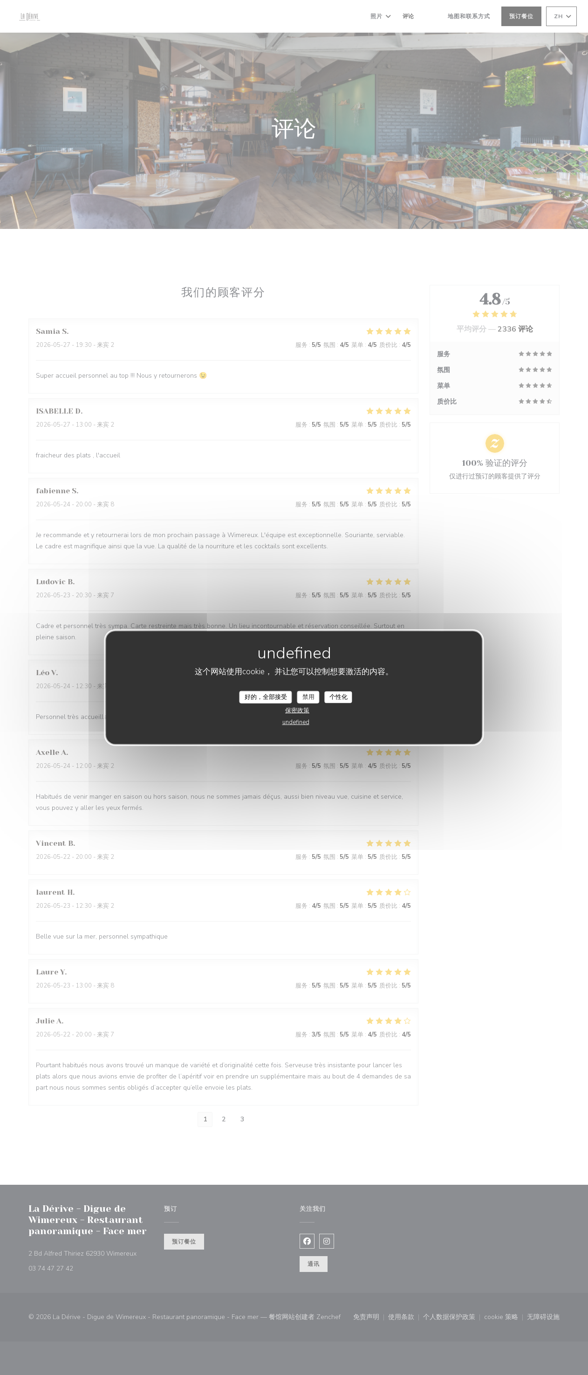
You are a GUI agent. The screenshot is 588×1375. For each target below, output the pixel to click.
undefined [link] (295, 722)
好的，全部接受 (266, 696)
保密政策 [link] (297, 710)
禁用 (308, 696)
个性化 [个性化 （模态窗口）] (338, 696)
